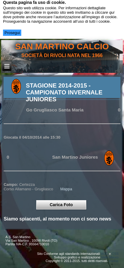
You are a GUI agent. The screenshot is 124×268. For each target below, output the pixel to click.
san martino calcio (62, 46)
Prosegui (12, 32)
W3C (104, 253)
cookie (114, 261)
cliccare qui (104, 12)
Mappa (66, 189)
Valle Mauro (110, 257)
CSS (115, 253)
